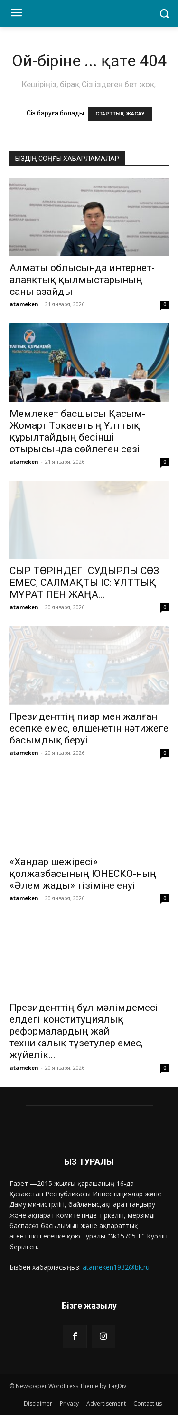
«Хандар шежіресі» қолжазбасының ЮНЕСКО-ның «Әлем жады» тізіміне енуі (82, 873)
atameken (23, 304)
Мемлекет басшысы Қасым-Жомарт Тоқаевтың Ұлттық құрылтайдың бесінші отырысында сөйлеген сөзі (77, 431)
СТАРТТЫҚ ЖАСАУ (120, 114)
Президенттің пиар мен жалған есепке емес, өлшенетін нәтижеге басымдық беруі (89, 728)
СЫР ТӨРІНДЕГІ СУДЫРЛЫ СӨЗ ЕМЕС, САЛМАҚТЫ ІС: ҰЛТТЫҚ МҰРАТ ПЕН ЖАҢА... (84, 582)
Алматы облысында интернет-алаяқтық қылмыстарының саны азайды (82, 279)
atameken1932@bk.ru (116, 1267)
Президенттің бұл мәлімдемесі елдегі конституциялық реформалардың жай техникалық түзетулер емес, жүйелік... (83, 1031)
